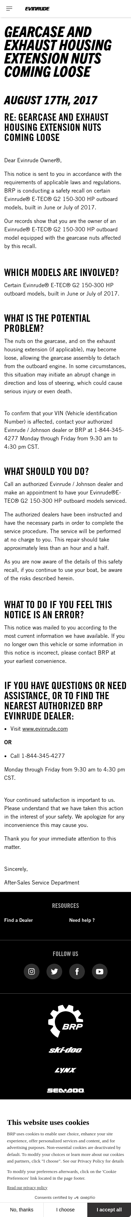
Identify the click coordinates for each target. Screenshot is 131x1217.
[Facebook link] (77, 971)
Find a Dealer (18, 920)
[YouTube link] (100, 971)
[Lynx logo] (65, 1070)
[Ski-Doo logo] (65, 1050)
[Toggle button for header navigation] (9, 8)
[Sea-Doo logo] (65, 1090)
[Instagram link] (31, 971)
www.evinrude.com (45, 728)
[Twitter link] (54, 971)
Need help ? (82, 920)
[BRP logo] (65, 1020)
